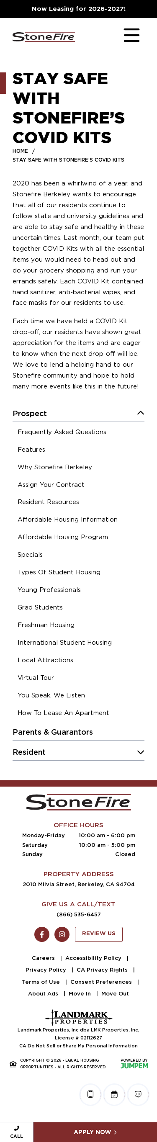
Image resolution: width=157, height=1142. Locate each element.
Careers (44, 958)
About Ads (44, 993)
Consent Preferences (102, 982)
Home (20, 151)
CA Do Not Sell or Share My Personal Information (78, 1046)
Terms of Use (42, 982)
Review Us (99, 933)
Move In (81, 993)
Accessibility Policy (94, 958)
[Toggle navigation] (123, 37)
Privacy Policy (47, 970)
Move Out (115, 993)
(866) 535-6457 (79, 914)
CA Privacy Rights (103, 970)
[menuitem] (62, 433)
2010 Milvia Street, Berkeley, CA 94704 (79, 884)
